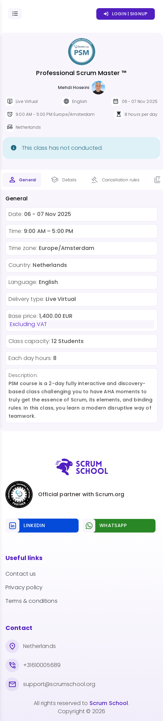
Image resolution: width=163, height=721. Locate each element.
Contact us (20, 574)
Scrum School (108, 703)
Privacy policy (24, 587)
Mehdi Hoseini (73, 87)
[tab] (22, 180)
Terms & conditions (31, 601)
